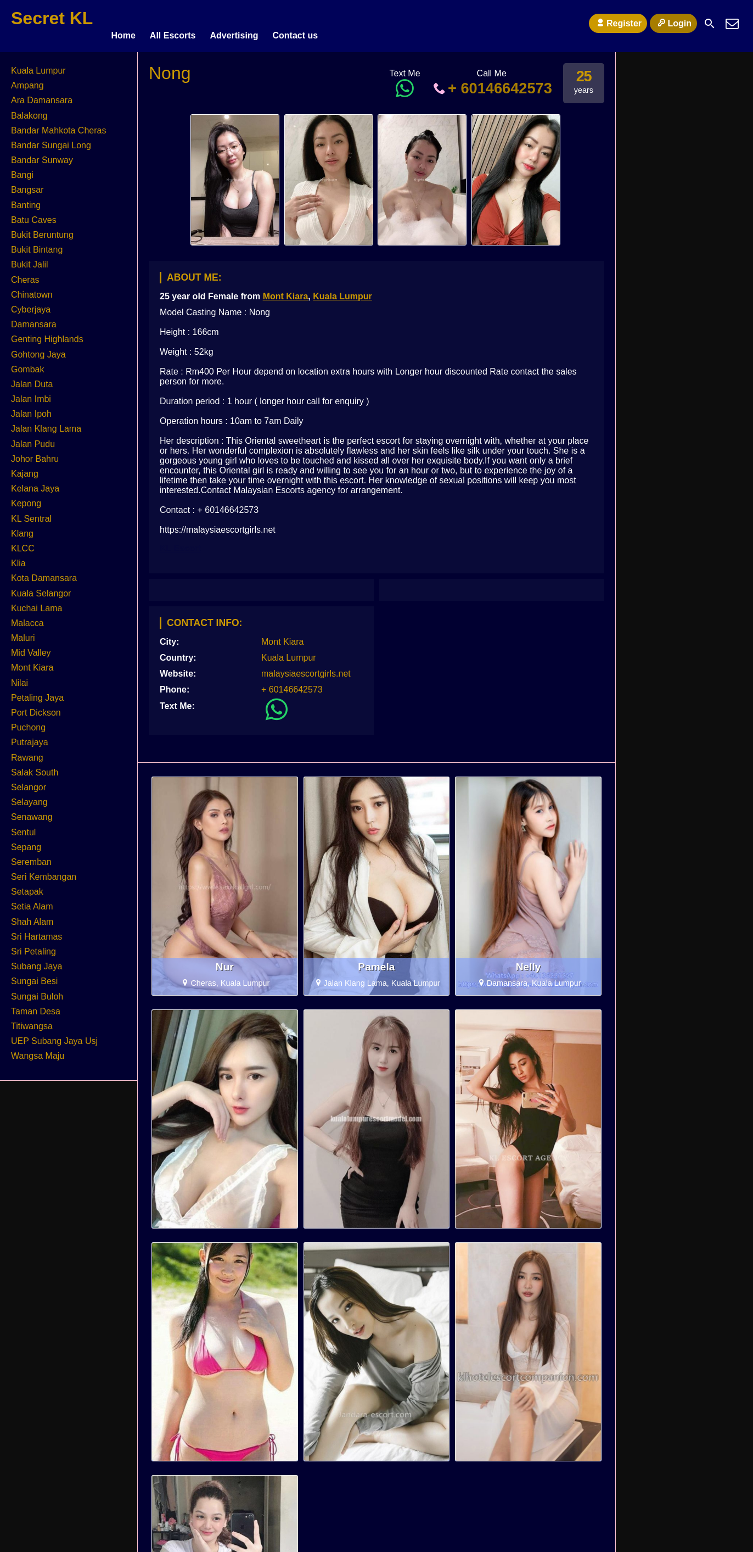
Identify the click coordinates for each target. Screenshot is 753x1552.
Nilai (19, 678)
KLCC (23, 543)
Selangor (28, 782)
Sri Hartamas (36, 931)
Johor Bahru (35, 454)
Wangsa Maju (37, 1051)
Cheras (25, 275)
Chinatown (32, 289)
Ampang (27, 80)
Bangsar (27, 185)
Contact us (295, 23)
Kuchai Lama (36, 603)
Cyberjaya (30, 304)
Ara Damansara (41, 95)
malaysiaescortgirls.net (306, 668)
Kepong (26, 498)
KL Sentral (31, 513)
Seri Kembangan (43, 872)
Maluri (23, 633)
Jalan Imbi (31, 394)
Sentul (23, 827)
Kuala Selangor (41, 588)
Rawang (27, 752)
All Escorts (173, 23)
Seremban (31, 857)
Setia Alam (32, 902)
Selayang (29, 797)
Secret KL (52, 18)
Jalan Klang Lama (46, 424)
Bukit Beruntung (42, 230)
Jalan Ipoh (31, 409)
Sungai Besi (34, 976)
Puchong (28, 722)
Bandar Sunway (42, 155)
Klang (22, 528)
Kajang (24, 468)
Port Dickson (36, 707)
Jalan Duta (32, 379)
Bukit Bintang (37, 244)
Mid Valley (31, 647)
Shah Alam (32, 917)
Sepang (26, 842)
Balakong (29, 110)
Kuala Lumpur (342, 291)
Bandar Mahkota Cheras (58, 125)
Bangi (22, 170)
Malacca (27, 618)
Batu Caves (34, 215)
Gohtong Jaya (38, 349)
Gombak (27, 364)
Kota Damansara (44, 573)
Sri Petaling (33, 946)
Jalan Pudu (33, 439)
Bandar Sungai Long (51, 140)
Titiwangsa (32, 1021)
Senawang (32, 812)
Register (618, 23)
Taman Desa (35, 1006)
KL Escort (180, 543)
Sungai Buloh (37, 991)
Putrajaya (29, 737)
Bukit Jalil (29, 259)
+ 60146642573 (491, 83)
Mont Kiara (285, 291)
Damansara (34, 319)
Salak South (34, 767)
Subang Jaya (36, 961)
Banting (26, 200)
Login (673, 23)
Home (123, 23)
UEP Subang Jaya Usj (54, 1036)
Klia (18, 558)
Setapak (27, 886)
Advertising (234, 23)
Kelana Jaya (35, 483)
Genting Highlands (47, 334)
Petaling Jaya (37, 692)
